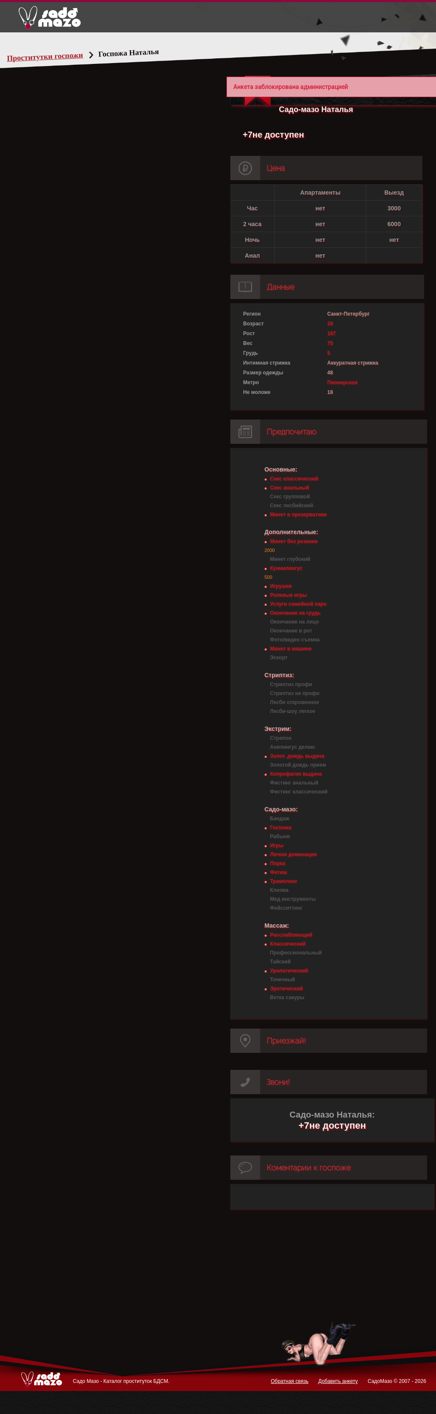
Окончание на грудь (295, 613)
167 (331, 333)
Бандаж (279, 819)
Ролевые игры (288, 595)
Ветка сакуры (287, 997)
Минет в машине (291, 649)
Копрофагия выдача (296, 774)
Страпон (280, 738)
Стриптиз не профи (294, 693)
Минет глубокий (290, 559)
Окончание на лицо (294, 622)
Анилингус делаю (292, 747)
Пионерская (342, 382)
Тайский (280, 962)
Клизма (279, 890)
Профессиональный (296, 953)
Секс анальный (289, 488)
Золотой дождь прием (298, 765)
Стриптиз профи (291, 684)
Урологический (289, 971)
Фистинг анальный (294, 783)
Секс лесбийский (291, 506)
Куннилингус (286, 568)
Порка (277, 863)
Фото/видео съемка (295, 640)
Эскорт (278, 658)
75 (330, 343)
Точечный (282, 980)
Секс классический (294, 479)
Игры (276, 845)
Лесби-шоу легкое (292, 711)
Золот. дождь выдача (297, 756)
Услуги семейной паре (298, 604)
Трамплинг (283, 881)
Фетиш (278, 872)
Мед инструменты (293, 899)
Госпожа (280, 828)
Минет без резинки (294, 541)
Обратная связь (289, 1381)
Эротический (286, 989)
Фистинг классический (298, 792)
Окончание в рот (291, 631)
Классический (287, 944)
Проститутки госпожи (61, 57)
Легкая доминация (293, 854)
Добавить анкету (338, 1381)
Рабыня (280, 836)
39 (330, 324)
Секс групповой (290, 497)
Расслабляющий (291, 935)
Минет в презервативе (298, 514)
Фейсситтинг (286, 908)
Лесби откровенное (294, 702)
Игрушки (281, 586)
